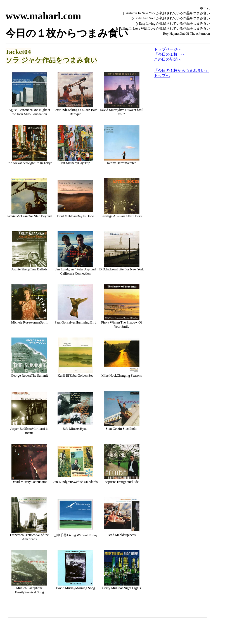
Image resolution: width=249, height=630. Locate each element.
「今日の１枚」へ (169, 54)
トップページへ (167, 49)
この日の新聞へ (167, 59)
